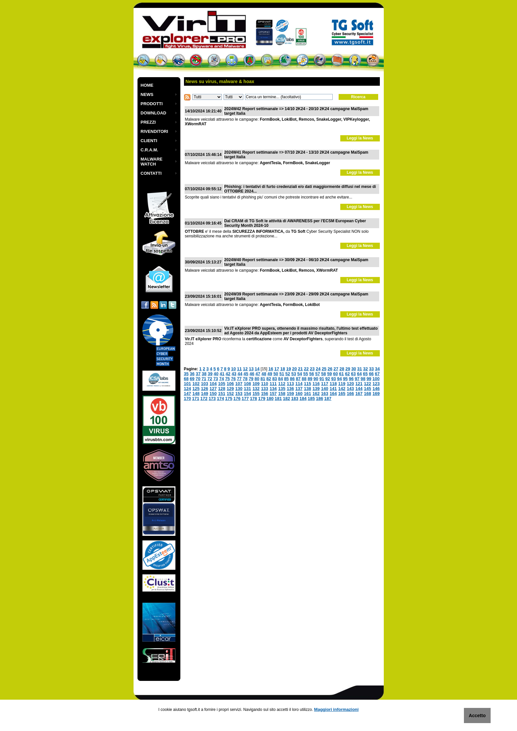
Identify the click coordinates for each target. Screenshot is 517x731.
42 (228, 373)
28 (341, 368)
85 (286, 378)
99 (369, 378)
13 (251, 368)
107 (239, 383)
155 (256, 393)
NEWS (146, 94)
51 (281, 373)
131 (247, 388)
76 (233, 378)
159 (290, 393)
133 (264, 388)
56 (311, 373)
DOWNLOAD (153, 112)
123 (376, 383)
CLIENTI (148, 140)
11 (239, 368)
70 (198, 378)
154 (247, 393)
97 (357, 378)
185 (311, 398)
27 (336, 368)
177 (245, 398)
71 (203, 378)
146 (376, 388)
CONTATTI (151, 173)
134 (273, 388)
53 (293, 373)
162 (316, 393)
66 (371, 373)
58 (323, 373)
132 (256, 388)
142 (342, 388)
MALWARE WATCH (151, 162)
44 (239, 373)
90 (316, 378)
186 (319, 398)
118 (333, 383)
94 (339, 378)
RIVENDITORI (154, 131)
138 (307, 388)
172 (204, 398)
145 (367, 388)
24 (318, 368)
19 (288, 368)
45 (246, 373)
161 (307, 393)
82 (268, 378)
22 (306, 368)
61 (341, 373)
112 (282, 383)
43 (233, 373)
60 (335, 373)
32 (365, 368)
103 (204, 383)
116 (316, 383)
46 (252, 373)
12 (245, 368)
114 (299, 383)
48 (263, 373)
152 (230, 393)
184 (303, 398)
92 (327, 378)
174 (220, 398)
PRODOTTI (151, 103)
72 (209, 378)
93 (333, 378)
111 (273, 383)
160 (299, 393)
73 (215, 378)
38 (204, 373)
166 (350, 393)
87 (298, 378)
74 (221, 378)
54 (299, 373)
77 (239, 378)
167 (359, 393)
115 (307, 383)
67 (377, 373)
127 (213, 388)
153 (239, 393)
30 (353, 368)
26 (330, 368)
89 (310, 378)
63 (353, 373)
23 (312, 368)
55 (305, 373)
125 (196, 388)
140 (324, 388)
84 (280, 378)
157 (273, 393)
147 (187, 393)
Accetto (477, 715)
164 (333, 393)
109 (256, 383)
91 (321, 378)
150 (213, 393)
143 (350, 388)
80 (257, 378)
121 (359, 383)
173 (212, 398)
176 (237, 398)
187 (327, 398)
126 (204, 388)
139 (316, 388)
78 (245, 378)
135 (282, 388)
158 (282, 393)
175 (228, 398)
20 (294, 368)
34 (377, 368)
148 (196, 393)
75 (227, 378)
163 (324, 393)
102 (196, 383)
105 (222, 383)
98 (363, 378)
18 (282, 368)
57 (317, 373)
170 (187, 398)
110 (264, 383)
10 (233, 368)
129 (230, 388)
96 (351, 378)
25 (324, 368)
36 (192, 373)
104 (213, 383)
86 (292, 378)
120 (350, 383)
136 (290, 388)
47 (258, 373)
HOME (146, 85)
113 (290, 383)
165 (342, 393)
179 (261, 398)
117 (324, 383)
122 (367, 383)
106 (230, 383)
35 (186, 373)
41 (222, 373)
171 (195, 398)
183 (294, 398)
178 (253, 398)
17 (276, 368)
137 (299, 388)
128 (222, 388)
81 (262, 378)
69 (192, 378)
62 (347, 373)
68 (186, 378)
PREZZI (148, 122)
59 (329, 373)
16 (270, 368)
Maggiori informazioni (336, 709)
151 (222, 393)
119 (342, 383)
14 (257, 368)
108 (247, 383)
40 (216, 373)
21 (300, 368)
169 (376, 393)
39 (210, 373)
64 (359, 373)
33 (371, 368)
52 (287, 373)
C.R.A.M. (149, 149)
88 (304, 378)
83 (274, 378)
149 (204, 393)
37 (198, 373)
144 (359, 388)
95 (345, 378)
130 (239, 388)
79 (251, 378)
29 (347, 368)
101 (187, 383)
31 (359, 368)
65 (365, 373)
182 (286, 398)
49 (269, 373)
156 (264, 393)
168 (367, 393)
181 (278, 398)
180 (270, 398)
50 (275, 373)
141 (333, 388)
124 (187, 388)
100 (376, 378)
